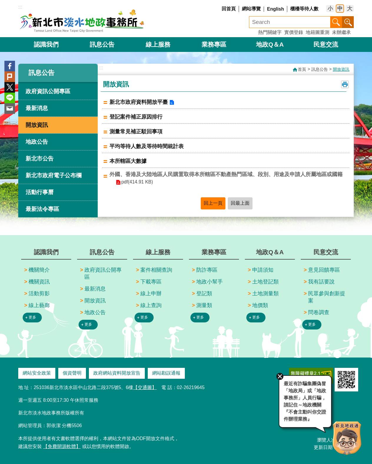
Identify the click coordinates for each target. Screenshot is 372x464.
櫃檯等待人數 (304, 8)
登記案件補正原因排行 (135, 117)
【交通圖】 (145, 387)
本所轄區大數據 (128, 161)
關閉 (279, 376)
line (9, 98)
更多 (32, 317)
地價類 (260, 305)
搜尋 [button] (336, 22)
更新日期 (323, 447)
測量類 (204, 305)
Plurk (9, 76)
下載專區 (151, 282)
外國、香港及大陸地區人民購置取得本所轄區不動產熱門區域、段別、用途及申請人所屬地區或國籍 (226, 174)
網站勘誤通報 (166, 373)
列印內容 (345, 84)
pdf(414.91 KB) (137, 181)
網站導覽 (251, 8)
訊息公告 (102, 44)
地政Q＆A (270, 44)
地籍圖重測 (317, 32)
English (275, 9)
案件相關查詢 (156, 270)
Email (9, 108)
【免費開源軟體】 (62, 446)
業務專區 (214, 44)
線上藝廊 (39, 305)
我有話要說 (321, 282)
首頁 (302, 69)
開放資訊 (37, 125)
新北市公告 (40, 158)
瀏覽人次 (326, 439)
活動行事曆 (40, 192)
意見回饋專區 (324, 270)
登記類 (204, 293)
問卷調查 (318, 312)
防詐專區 (206, 270)
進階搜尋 (348, 22)
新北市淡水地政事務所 (82, 20)
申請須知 (262, 270)
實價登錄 (293, 32)
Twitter (9, 87)
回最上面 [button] (240, 203)
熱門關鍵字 (270, 32)
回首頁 (229, 8)
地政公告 (37, 142)
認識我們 (46, 44)
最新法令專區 (42, 209)
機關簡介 (39, 270)
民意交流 (325, 44)
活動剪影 (39, 293)
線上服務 (158, 44)
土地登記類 (265, 282)
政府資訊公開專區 (48, 91)
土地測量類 (265, 293)
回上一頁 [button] (213, 203)
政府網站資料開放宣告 (116, 373)
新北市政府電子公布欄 (54, 175)
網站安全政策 (37, 373)
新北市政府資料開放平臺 (138, 102)
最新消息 (37, 108)
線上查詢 (151, 305)
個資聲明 (72, 373)
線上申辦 (151, 293)
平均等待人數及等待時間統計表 (146, 146)
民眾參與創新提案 (326, 297)
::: (20, 6)
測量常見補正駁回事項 (135, 132)
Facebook (9, 66)
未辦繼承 (341, 32)
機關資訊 (39, 282)
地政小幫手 (209, 282)
